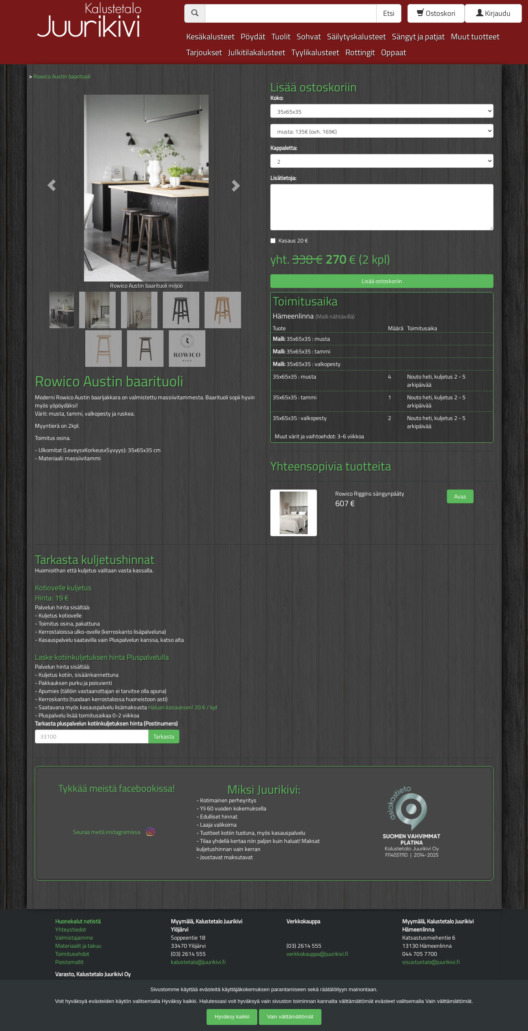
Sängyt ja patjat (418, 36)
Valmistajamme (74, 937)
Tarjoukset (204, 52)
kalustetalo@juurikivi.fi (198, 961)
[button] (52, 185)
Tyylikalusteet (315, 52)
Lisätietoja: (283, 178)
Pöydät (253, 36)
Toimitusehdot (72, 953)
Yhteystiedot (70, 929)
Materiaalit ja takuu (78, 945)
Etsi (388, 13)
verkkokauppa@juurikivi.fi (317, 953)
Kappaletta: (283, 148)
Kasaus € (293, 240)
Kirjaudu (493, 13)
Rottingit (360, 52)
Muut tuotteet (475, 36)
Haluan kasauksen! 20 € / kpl (182, 707)
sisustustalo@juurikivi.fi (431, 961)
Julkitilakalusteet (256, 52)
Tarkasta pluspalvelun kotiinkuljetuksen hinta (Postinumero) (106, 723)
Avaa (460, 496)
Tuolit (281, 36)
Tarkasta (163, 736)
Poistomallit (69, 961)
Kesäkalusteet (210, 36)
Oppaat (393, 52)
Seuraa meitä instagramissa (114, 832)
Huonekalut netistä (78, 921)
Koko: (276, 98)
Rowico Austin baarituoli (62, 76)
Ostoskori (436, 13)
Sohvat (309, 36)
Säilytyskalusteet (356, 36)
